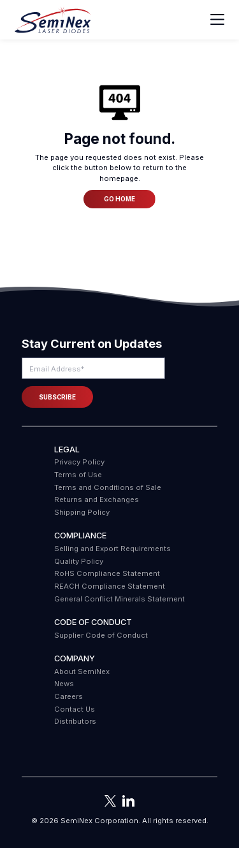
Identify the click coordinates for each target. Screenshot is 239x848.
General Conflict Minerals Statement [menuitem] (119, 598)
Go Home (119, 199)
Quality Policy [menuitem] (78, 561)
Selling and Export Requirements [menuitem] (112, 548)
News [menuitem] (64, 683)
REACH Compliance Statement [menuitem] (109, 586)
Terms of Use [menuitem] (78, 474)
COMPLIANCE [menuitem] (80, 535)
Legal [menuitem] (67, 449)
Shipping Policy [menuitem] (82, 512)
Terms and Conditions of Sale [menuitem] (107, 487)
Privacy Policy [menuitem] (79, 461)
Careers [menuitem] (68, 696)
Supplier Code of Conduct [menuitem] (101, 635)
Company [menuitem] (74, 658)
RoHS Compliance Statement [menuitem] (107, 573)
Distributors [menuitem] (75, 721)
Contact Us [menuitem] (74, 709)
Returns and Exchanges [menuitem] (96, 499)
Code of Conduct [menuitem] (93, 622)
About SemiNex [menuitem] (82, 671)
